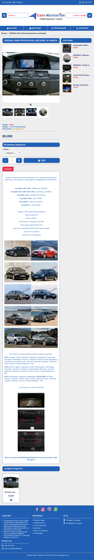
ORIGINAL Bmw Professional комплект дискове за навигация (11, 492)
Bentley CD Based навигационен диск (82, 85)
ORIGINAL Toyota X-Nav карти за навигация (82, 65)
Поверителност (39, 523)
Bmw (12, 125)
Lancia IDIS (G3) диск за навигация (82, 75)
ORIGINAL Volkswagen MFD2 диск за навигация (82, 55)
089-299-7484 (8, 546)
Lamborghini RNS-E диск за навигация (82, 45)
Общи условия (39, 520)
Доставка (37, 528)
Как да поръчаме (39, 525)
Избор (6, 149)
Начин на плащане (40, 530)
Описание (8, 169)
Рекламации (38, 533)
